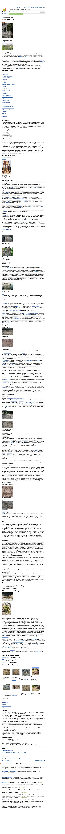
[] (37, 219)
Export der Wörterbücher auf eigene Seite (34, 7)
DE (43, 7)
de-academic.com (5, 11)
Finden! (42, 11)
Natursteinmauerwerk (39, 760)
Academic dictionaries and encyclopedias (19, 9)
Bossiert (3, 794)
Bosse (3, 784)
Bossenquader (5, 789)
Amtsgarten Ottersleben (7, 777)
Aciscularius (4, 774)
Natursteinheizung (7, 760)
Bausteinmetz (4, 782)
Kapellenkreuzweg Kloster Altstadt (9, 771)
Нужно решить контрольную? (13, 758)
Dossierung (4, 804)
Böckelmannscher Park (7, 766)
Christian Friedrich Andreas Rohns (9, 799)
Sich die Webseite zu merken (21, 7)
